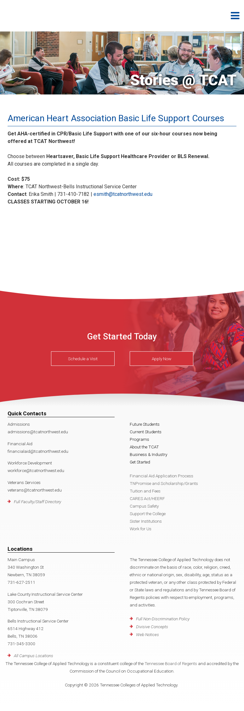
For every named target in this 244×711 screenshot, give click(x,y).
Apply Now (161, 358)
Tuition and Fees (145, 490)
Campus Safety (144, 506)
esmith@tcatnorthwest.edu (123, 194)
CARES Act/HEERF (147, 498)
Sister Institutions (146, 521)
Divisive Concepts (152, 626)
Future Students (145, 424)
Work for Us (140, 528)
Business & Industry (148, 454)
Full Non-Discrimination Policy (163, 618)
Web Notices (147, 634)
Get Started (140, 461)
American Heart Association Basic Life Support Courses (116, 118)
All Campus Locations (33, 655)
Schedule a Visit (83, 358)
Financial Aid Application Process (161, 475)
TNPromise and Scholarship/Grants (164, 483)
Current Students (146, 431)
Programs (139, 439)
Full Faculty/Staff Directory (37, 501)
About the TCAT (144, 446)
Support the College (148, 513)
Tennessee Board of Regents (171, 663)
